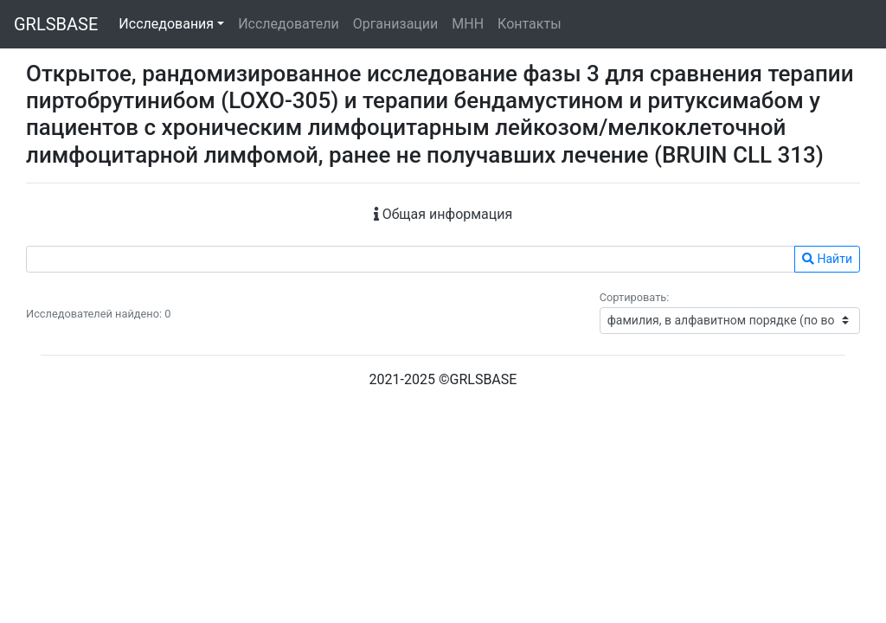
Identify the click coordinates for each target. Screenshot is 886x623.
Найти (827, 259)
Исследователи (288, 24)
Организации (396, 24)
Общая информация (443, 214)
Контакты (529, 24)
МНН (468, 24)
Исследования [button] (166, 24)
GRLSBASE (56, 24)
